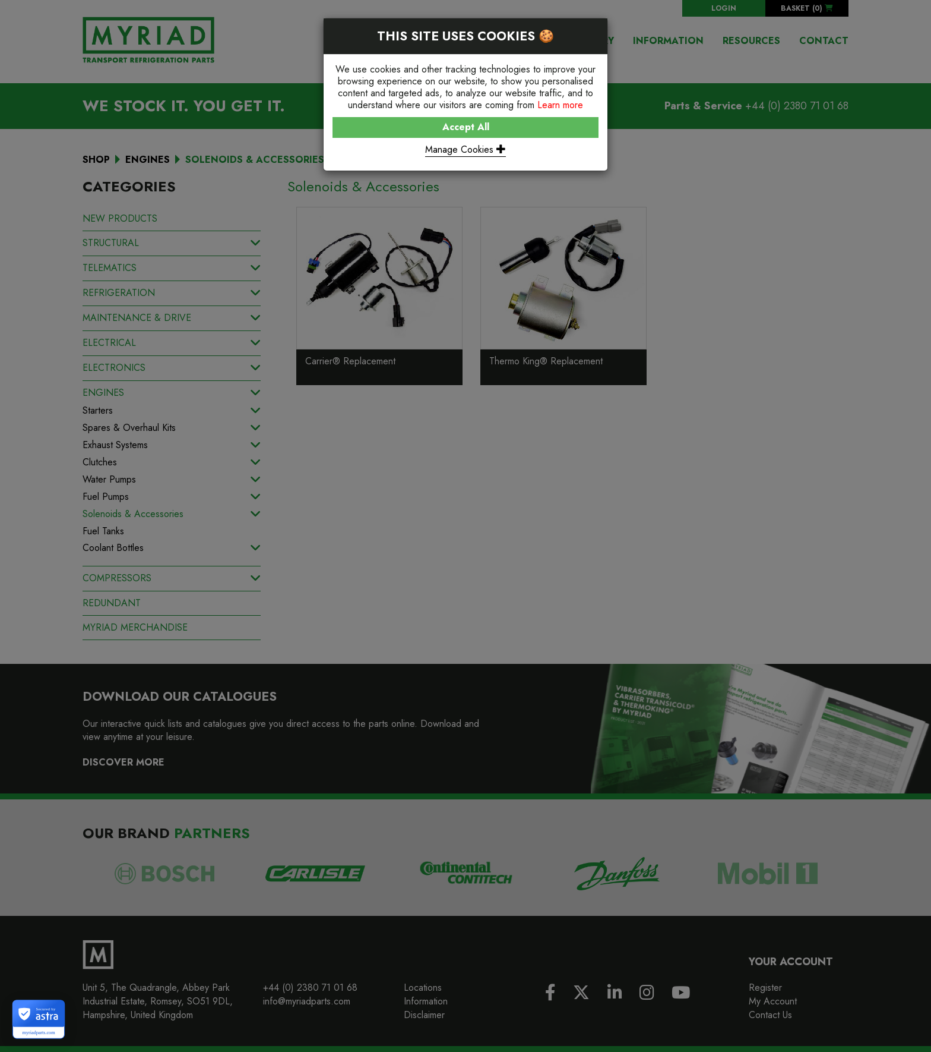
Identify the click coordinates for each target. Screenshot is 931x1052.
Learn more (560, 105)
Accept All (465, 127)
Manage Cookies (465, 149)
